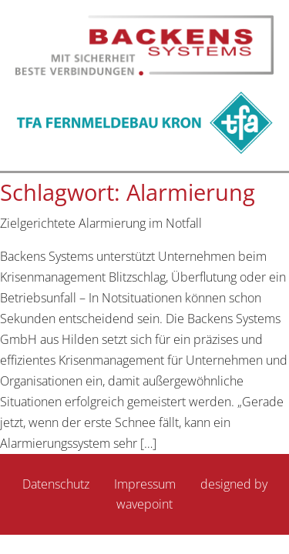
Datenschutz (55, 484)
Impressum (145, 484)
